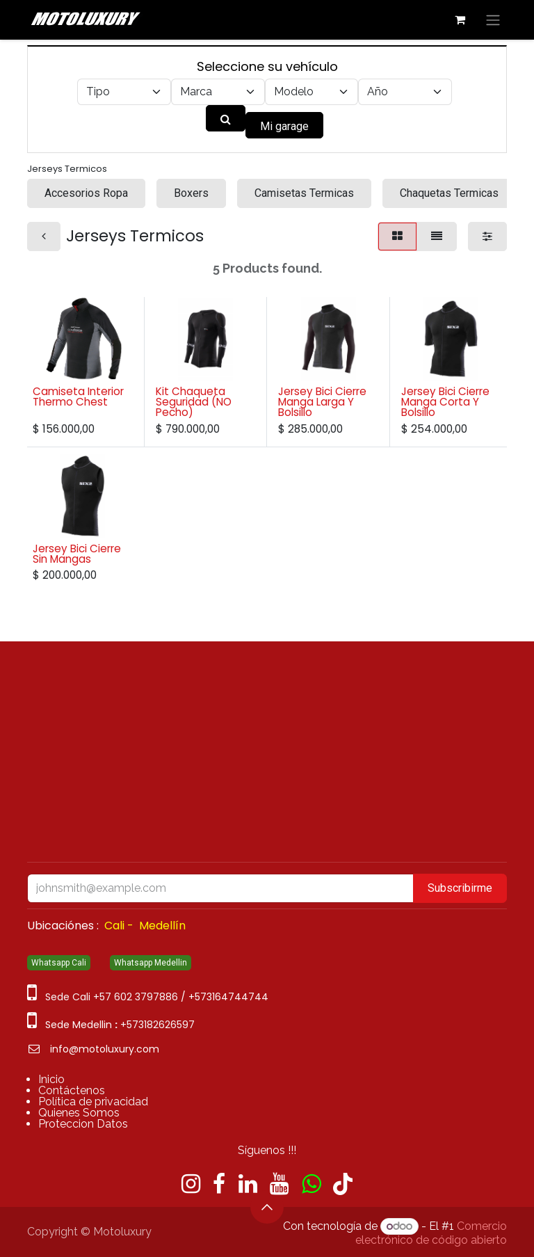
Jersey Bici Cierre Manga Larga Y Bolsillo (322, 401)
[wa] (311, 1184)
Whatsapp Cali (58, 963)
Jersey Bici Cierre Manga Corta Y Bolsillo (445, 401)
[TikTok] (342, 1184)
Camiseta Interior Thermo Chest (78, 396)
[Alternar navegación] (493, 20)
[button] (267, 1207)
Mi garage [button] (284, 126)
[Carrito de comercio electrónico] (460, 19)
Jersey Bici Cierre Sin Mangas (77, 553)
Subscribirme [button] (460, 888)
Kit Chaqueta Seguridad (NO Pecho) (194, 401)
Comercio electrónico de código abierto (431, 1233)
